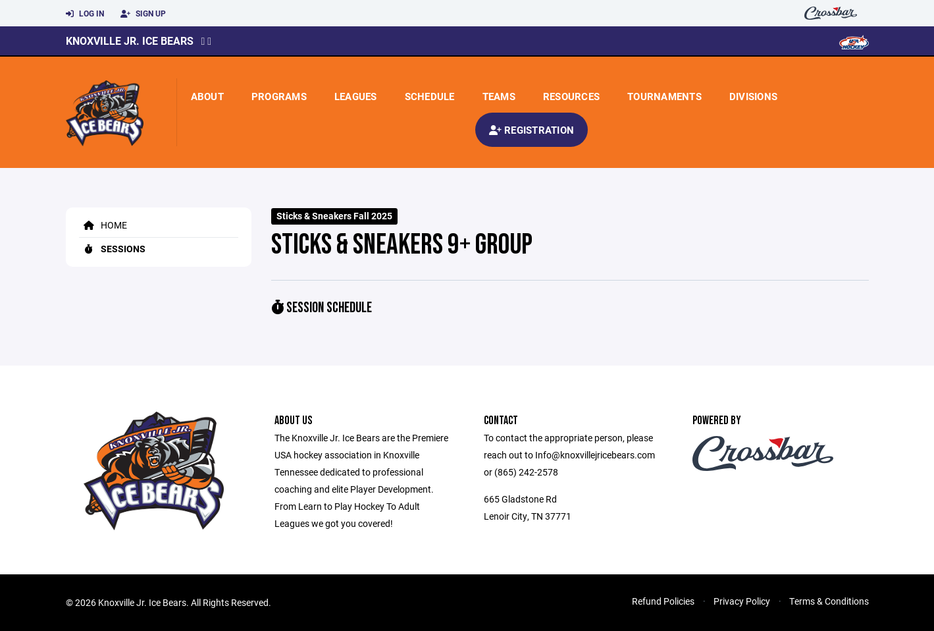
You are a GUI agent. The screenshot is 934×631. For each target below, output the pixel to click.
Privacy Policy (741, 601)
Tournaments (664, 96)
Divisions (753, 96)
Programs (279, 96)
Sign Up (143, 14)
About (207, 96)
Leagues (355, 96)
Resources (571, 96)
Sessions (112, 248)
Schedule (430, 96)
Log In (85, 14)
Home (103, 225)
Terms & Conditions (829, 601)
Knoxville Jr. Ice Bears (130, 40)
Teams (498, 96)
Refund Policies (663, 601)
